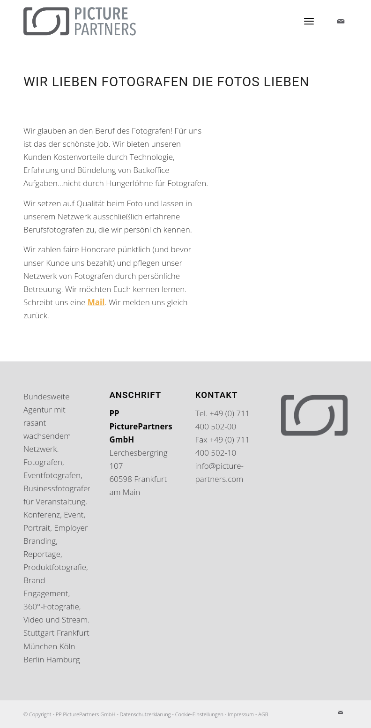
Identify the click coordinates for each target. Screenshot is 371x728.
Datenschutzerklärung (145, 714)
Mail (96, 302)
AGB (263, 714)
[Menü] (309, 21)
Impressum (241, 714)
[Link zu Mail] (341, 21)
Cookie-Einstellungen (199, 714)
